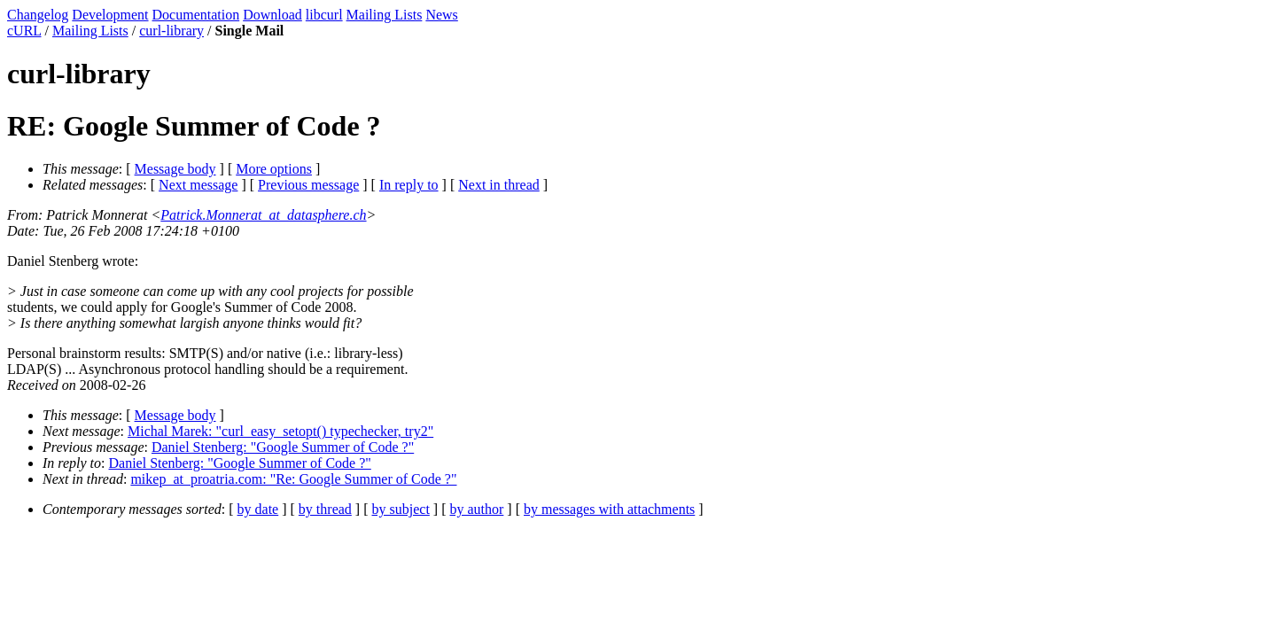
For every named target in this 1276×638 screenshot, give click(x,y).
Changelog (37, 14)
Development (110, 14)
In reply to (409, 184)
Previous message (308, 184)
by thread (325, 509)
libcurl (324, 14)
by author (476, 509)
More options (274, 168)
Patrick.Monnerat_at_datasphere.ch (263, 214)
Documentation (196, 14)
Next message (198, 184)
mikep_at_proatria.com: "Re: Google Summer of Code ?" (293, 478)
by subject (401, 509)
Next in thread (499, 184)
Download (272, 14)
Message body (175, 168)
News (441, 14)
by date (258, 509)
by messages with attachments (609, 509)
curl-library (171, 30)
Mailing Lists (384, 14)
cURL (24, 30)
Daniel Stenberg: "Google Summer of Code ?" (283, 447)
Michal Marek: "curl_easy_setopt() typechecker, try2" (280, 431)
